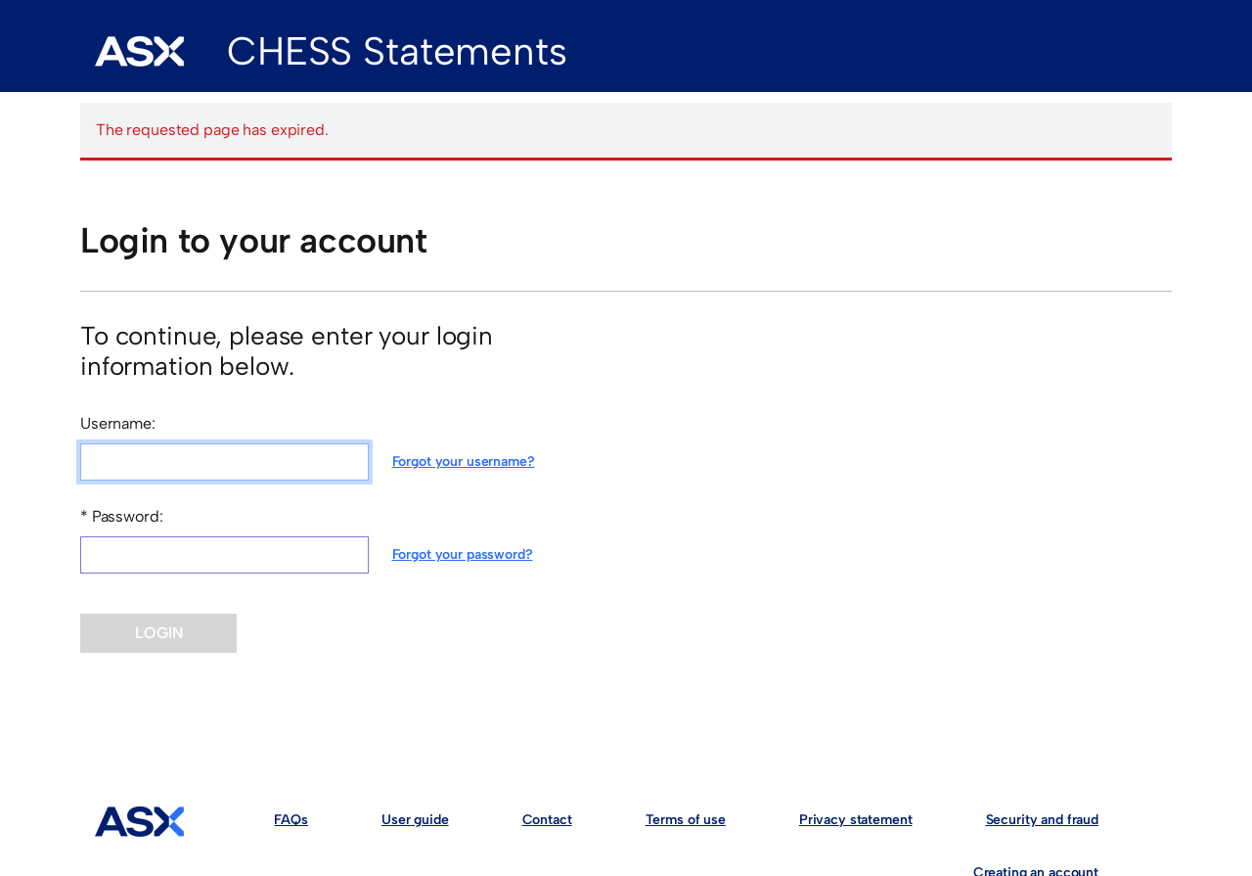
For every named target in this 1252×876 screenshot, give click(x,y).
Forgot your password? (462, 554)
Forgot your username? (463, 461)
